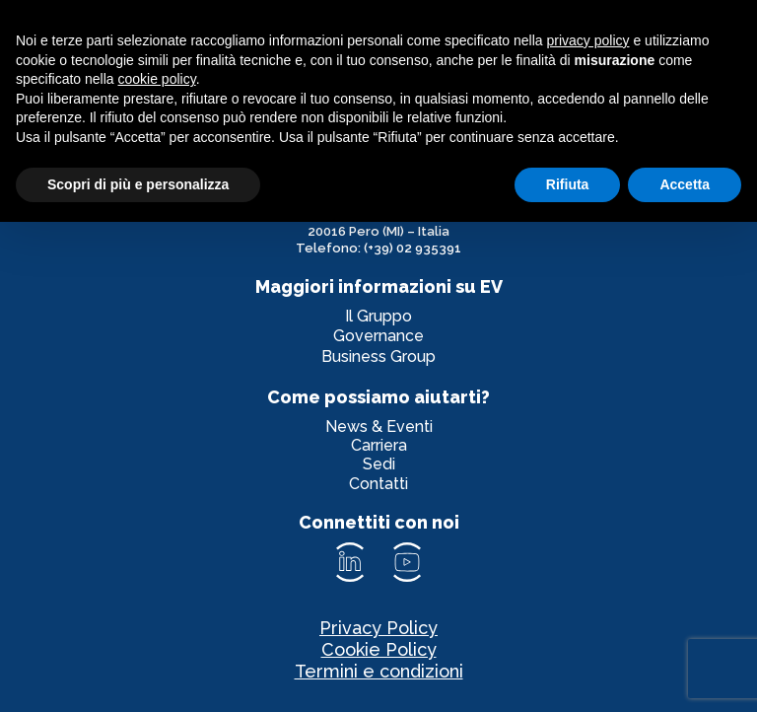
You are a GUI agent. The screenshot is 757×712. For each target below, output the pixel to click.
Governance (378, 335)
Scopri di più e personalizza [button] (138, 184)
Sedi (379, 464)
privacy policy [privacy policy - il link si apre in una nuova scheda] (588, 40)
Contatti (378, 483)
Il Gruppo (378, 316)
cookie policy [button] (157, 79)
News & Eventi (379, 426)
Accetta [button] (684, 184)
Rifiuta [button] (567, 184)
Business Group (378, 356)
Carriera (379, 445)
